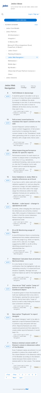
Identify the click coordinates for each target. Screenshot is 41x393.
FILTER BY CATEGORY (10, 24)
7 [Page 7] (6, 377)
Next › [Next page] (15, 377)
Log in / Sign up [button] (33, 14)
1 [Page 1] (19, 374)
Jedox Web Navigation (21, 144)
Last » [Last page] (21, 377)
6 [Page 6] (35, 374)
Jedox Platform (19, 144)
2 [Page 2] (22, 374)
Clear (36, 24)
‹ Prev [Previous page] (14, 374)
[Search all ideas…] (12, 14)
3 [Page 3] (25, 374)
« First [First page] (8, 374)
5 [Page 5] (32, 374)
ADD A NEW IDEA (20, 20)
